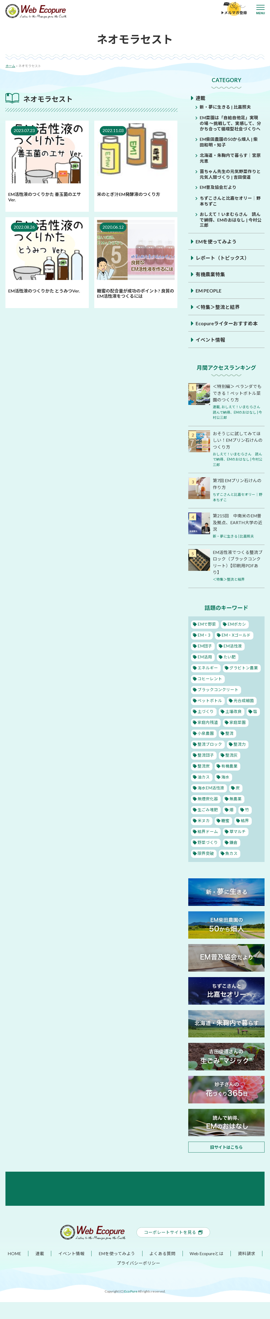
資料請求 (246, 1270)
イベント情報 (210, 339)
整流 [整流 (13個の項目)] (229, 730)
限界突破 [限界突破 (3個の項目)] (205, 850)
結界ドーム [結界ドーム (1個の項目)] (207, 828)
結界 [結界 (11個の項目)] (244, 818)
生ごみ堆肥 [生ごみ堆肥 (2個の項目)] (207, 807)
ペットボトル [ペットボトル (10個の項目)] (209, 698)
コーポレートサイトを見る (173, 1249)
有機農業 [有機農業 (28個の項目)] (229, 763)
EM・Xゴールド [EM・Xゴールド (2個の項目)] (236, 632)
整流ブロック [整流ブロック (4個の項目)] (209, 741)
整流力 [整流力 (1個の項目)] (239, 741)
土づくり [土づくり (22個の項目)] (205, 708)
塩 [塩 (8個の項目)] (254, 708)
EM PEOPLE (209, 290)
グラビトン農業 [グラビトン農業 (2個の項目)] (243, 665)
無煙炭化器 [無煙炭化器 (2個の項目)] (207, 796)
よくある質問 (162, 1270)
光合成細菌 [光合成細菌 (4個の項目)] (243, 698)
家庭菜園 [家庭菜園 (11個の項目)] (237, 719)
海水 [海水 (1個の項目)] (225, 774)
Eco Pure (130, 1308)
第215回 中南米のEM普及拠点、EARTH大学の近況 (237, 520)
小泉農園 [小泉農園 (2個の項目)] (205, 730)
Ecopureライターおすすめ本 (227, 322)
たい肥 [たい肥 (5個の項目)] (229, 654)
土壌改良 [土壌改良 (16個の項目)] (233, 708)
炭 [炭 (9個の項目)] (237, 785)
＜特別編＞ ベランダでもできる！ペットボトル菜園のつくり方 (237, 392)
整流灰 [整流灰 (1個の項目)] (231, 752)
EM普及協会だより (218, 186)
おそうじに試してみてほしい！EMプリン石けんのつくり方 (238, 438)
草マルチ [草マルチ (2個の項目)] (237, 828)
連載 (200, 98)
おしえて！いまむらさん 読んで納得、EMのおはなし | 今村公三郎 (231, 218)
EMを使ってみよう (216, 240)
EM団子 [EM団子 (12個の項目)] (204, 643)
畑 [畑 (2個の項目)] (231, 807)
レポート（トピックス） (222, 257)
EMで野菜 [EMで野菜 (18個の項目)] (206, 621)
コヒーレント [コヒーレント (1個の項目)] (209, 676)
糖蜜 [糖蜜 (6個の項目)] (225, 818)
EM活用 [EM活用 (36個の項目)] (204, 654)
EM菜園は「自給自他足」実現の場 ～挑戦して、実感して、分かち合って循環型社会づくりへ (230, 123)
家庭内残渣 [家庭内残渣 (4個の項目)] (207, 719)
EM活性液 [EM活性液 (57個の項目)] (232, 643)
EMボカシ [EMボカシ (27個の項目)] (236, 621)
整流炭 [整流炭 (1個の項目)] (203, 763)
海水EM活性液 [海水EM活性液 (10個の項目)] (210, 785)
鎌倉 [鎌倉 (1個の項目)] (233, 839)
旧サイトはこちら (226, 1144)
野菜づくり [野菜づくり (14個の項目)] (207, 839)
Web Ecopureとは (206, 1270)
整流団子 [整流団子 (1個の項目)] (205, 752)
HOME (15, 1270)
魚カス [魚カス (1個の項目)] (231, 850)
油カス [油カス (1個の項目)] (203, 774)
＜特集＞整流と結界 (218, 306)
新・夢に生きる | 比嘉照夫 (225, 106)
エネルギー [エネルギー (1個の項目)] (207, 665)
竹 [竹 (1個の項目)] (246, 807)
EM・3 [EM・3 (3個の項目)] (203, 632)
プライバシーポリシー (138, 1279)
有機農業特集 (210, 273)
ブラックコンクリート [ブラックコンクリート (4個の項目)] (217, 687)
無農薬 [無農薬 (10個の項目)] (235, 796)
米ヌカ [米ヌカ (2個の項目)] (203, 818)
